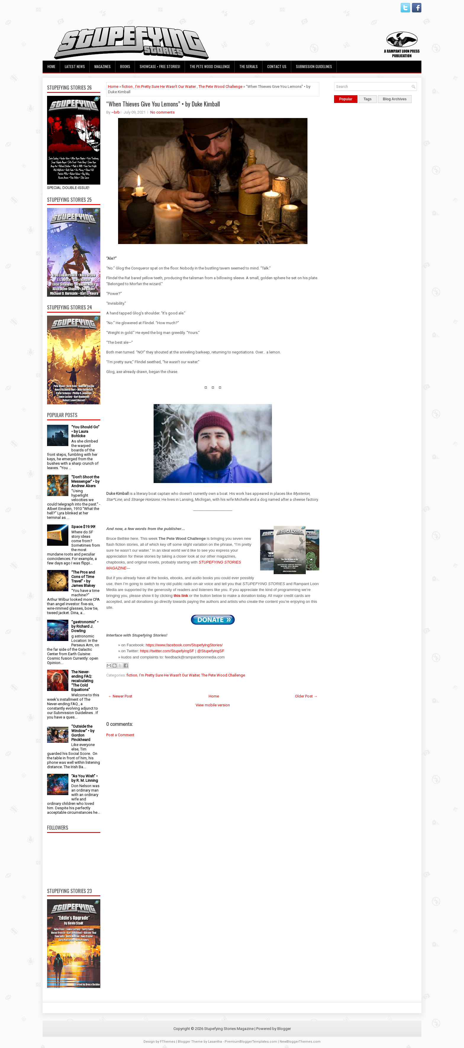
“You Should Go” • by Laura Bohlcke (85, 431)
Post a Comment (120, 735)
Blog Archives (395, 99)
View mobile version (213, 705)
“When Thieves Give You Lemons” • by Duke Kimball (163, 104)
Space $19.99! (83, 526)
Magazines (102, 66)
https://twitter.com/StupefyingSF (167, 651)
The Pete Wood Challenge (210, 66)
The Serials (248, 66)
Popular (345, 99)
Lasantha (215, 1042)
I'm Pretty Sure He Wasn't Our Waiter (165, 86)
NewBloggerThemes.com (300, 1042)
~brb (115, 112)
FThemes (167, 1042)
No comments (162, 112)
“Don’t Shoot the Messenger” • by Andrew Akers (85, 481)
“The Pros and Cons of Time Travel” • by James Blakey (83, 579)
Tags (368, 99)
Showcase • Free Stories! (160, 66)
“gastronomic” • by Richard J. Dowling (85, 626)
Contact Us (276, 66)
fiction (127, 86)
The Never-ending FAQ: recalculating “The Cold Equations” (82, 681)
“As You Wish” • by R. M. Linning (84, 778)
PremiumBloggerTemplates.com (251, 1042)
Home (51, 66)
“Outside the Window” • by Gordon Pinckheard (82, 733)
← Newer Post (120, 696)
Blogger (284, 1028)
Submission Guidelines (314, 66)
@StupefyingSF (210, 651)
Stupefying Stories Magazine (229, 1028)
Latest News (75, 66)
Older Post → (306, 696)
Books (125, 66)
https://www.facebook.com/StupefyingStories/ (184, 645)
